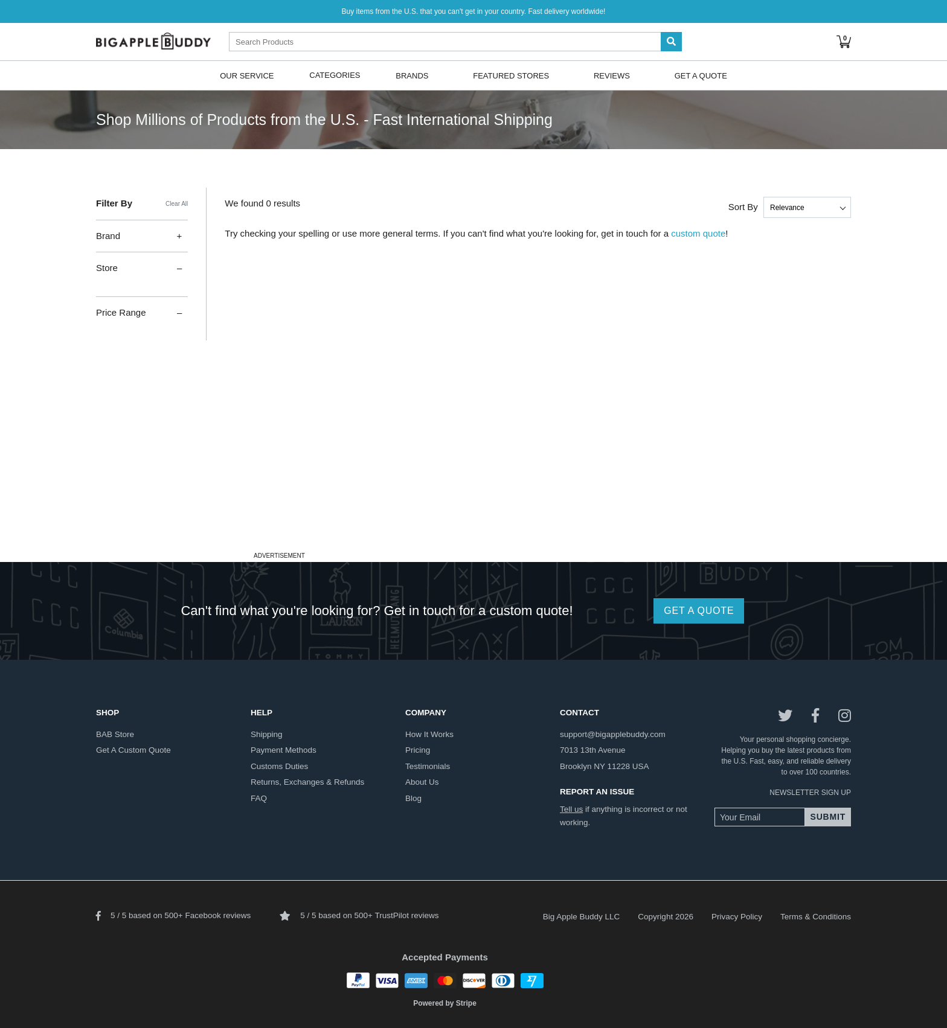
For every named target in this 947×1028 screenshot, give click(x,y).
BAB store (115, 734)
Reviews (612, 75)
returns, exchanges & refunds (307, 782)
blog (413, 798)
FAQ (259, 798)
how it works (429, 734)
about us (422, 782)
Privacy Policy (736, 916)
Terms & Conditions (815, 916)
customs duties (279, 766)
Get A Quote (701, 75)
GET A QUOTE (699, 610)
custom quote (698, 233)
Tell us (571, 809)
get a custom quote (133, 750)
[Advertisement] (473, 463)
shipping (267, 734)
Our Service (247, 75)
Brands (412, 75)
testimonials (427, 766)
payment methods (283, 750)
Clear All (176, 203)
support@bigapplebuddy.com (613, 734)
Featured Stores (511, 75)
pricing (417, 750)
